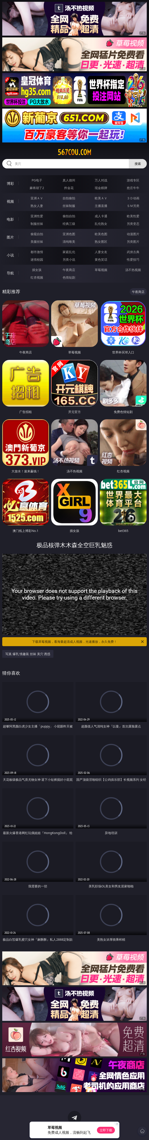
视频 (10, 201)
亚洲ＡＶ (37, 198)
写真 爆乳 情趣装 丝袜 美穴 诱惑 (27, 654)
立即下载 (106, 1130)
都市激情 (37, 252)
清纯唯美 (69, 241)
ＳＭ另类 (133, 206)
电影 (10, 219)
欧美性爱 (133, 216)
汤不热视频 (133, 270)
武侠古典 (133, 252)
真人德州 (69, 180)
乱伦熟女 (101, 224)
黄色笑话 (101, 259)
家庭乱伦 (69, 252)
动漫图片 (133, 234)
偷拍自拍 (69, 216)
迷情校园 (37, 259)
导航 (10, 273)
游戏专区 (133, 180)
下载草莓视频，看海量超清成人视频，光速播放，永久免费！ (88, 641)
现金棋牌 (101, 188)
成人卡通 (101, 216)
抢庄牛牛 (133, 188)
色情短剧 (69, 277)
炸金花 (69, 188)
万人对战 (101, 180)
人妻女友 (101, 252)
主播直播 (101, 206)
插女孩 (37, 270)
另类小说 (69, 259)
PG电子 (37, 180)
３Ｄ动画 (133, 198)
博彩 (10, 183)
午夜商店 (69, 270)
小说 (10, 255)
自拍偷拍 (69, 198)
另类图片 (133, 241)
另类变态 (133, 224)
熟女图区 (101, 241)
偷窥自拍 (37, 234)
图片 (10, 237)
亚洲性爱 (37, 216)
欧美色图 (101, 234)
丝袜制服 (69, 206)
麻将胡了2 (37, 188)
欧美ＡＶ (101, 198)
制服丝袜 (37, 224)
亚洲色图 (69, 234)
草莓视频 (101, 270)
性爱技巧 (133, 259)
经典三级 (69, 224)
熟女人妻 (37, 206)
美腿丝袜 (37, 241)
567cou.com (74, 152)
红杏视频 (37, 277)
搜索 (138, 163)
